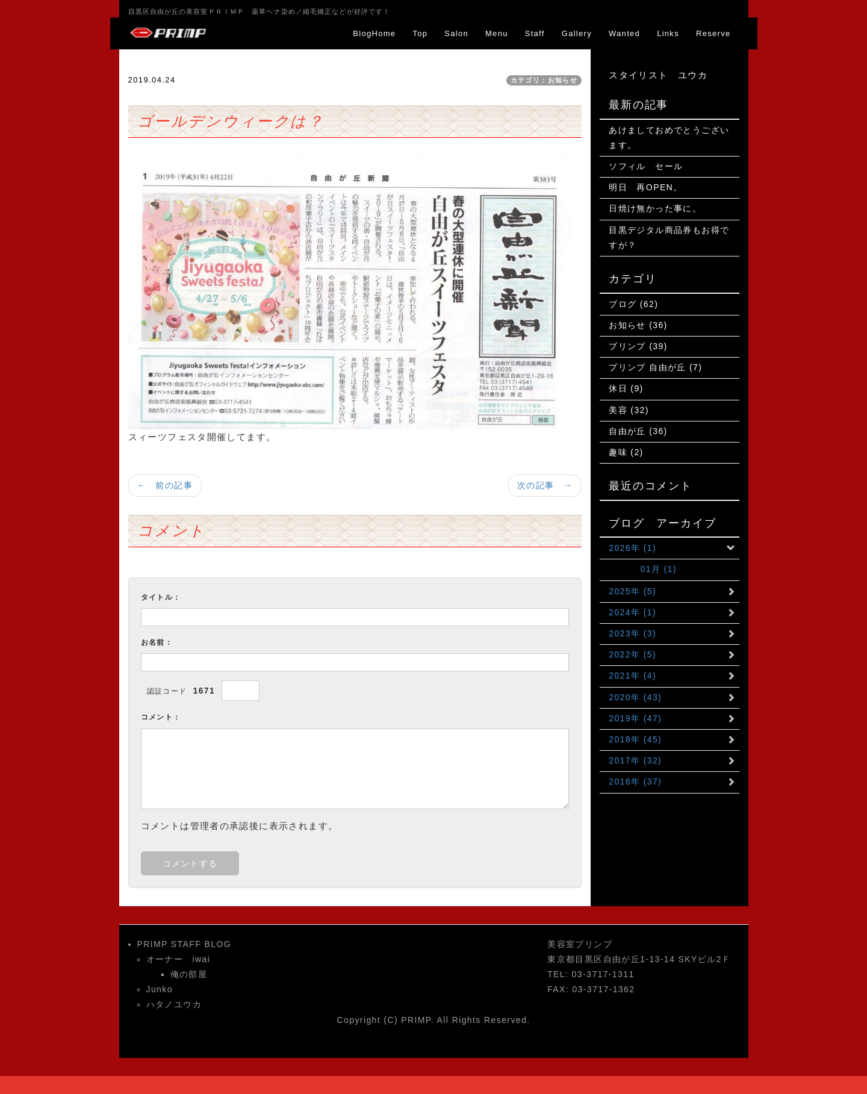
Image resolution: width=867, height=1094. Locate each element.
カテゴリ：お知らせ (544, 80)
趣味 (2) (626, 452)
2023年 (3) (632, 633)
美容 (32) (629, 410)
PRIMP (416, 1020)
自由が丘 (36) (638, 431)
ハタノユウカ (174, 1004)
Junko (159, 989)
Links (668, 33)
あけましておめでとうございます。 (669, 137)
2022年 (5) (632, 654)
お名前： (157, 642)
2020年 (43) (635, 697)
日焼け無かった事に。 (655, 208)
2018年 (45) (635, 739)
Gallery (577, 33)
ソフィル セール (646, 166)
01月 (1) (643, 569)
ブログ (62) (633, 304)
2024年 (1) (632, 612)
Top (419, 33)
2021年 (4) (632, 675)
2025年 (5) (632, 591)
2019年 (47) (635, 718)
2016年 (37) (635, 781)
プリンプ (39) (638, 346)
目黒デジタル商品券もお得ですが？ (669, 237)
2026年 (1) (632, 548)
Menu (496, 33)
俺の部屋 (189, 974)
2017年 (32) (635, 760)
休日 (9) (626, 388)
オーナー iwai (178, 959)
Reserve (713, 33)
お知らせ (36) (638, 325)
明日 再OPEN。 (645, 187)
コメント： (161, 717)
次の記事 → (545, 485)
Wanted (624, 33)
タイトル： (161, 597)
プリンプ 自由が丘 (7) (655, 367)
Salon (456, 33)
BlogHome (374, 33)
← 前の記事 (165, 485)
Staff (535, 33)
